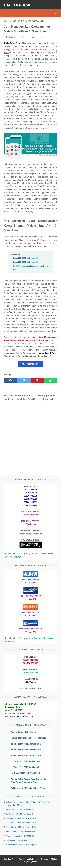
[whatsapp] (50, 378)
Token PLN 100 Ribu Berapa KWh (26, 260)
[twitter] (24, 378)
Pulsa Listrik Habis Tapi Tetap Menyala (28, 737)
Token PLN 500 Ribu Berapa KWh (26, 743)
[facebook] (10, 378)
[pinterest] (37, 378)
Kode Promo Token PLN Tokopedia (21, 844)
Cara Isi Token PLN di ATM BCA (20, 835)
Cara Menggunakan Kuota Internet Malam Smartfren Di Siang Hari (30, 60)
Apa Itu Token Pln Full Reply (23, 731)
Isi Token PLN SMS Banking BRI (25, 767)
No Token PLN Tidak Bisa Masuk (25, 773)
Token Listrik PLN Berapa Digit (19, 840)
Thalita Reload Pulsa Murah (31, 859)
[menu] (5, 10)
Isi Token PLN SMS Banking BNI (25, 761)
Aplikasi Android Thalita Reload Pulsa (28, 788)
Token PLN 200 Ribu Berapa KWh (26, 256)
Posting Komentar (38, 35)
